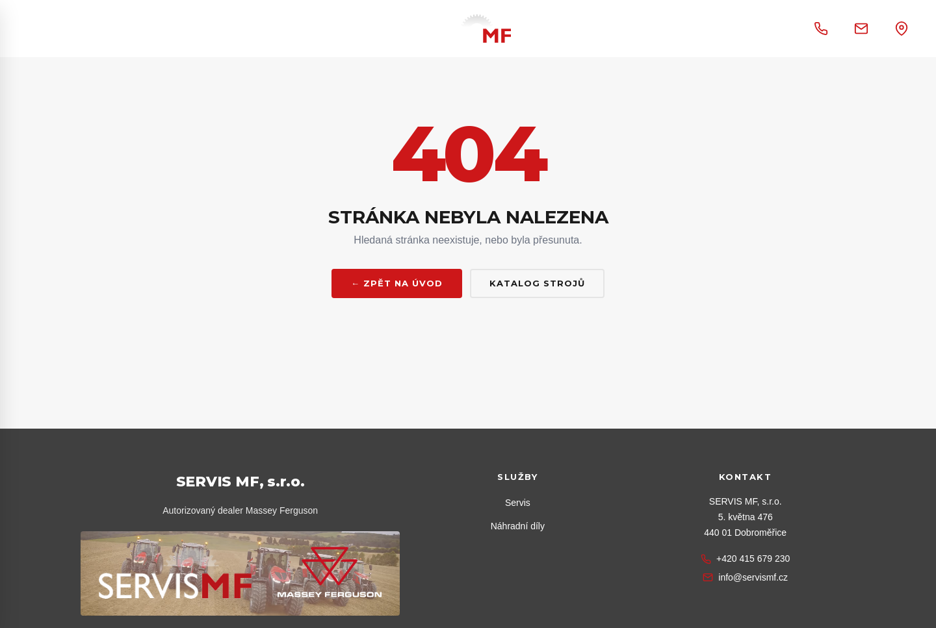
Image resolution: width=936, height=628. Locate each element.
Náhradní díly (518, 526)
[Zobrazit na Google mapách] (745, 517)
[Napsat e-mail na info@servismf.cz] (861, 28)
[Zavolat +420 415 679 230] (821, 28)
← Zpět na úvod (397, 283)
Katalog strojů (537, 283)
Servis (517, 502)
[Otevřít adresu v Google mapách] (901, 28)
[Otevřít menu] (64, 29)
